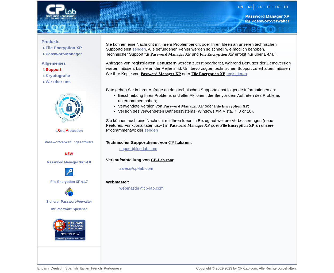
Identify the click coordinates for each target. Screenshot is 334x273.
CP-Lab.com (179, 142)
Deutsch (57, 268)
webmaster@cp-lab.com (141, 188)
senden (151, 130)
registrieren (236, 73)
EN (240, 7)
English (43, 268)
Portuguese (113, 268)
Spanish (71, 268)
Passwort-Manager (64, 54)
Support (54, 69)
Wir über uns (58, 81)
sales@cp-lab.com (136, 168)
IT (268, 7)
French (96, 268)
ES (260, 7)
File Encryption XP (64, 47)
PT (286, 7)
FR (277, 7)
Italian (84, 268)
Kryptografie (58, 75)
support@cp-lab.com (138, 148)
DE (250, 7)
